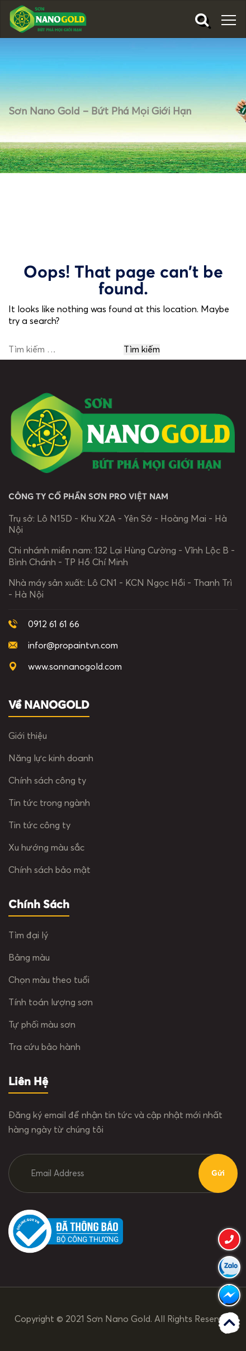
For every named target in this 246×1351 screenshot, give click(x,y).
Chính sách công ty (47, 780)
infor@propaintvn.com (73, 645)
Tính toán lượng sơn (50, 1002)
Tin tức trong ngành (49, 803)
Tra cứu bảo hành (44, 1047)
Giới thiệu (27, 736)
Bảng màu (29, 957)
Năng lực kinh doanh (50, 758)
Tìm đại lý (28, 935)
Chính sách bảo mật (49, 870)
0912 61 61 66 (53, 624)
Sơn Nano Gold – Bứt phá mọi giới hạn (99, 112)
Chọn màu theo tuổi (48, 980)
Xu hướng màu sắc (46, 847)
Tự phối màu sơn (41, 1024)
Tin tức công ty (39, 825)
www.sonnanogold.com (75, 666)
